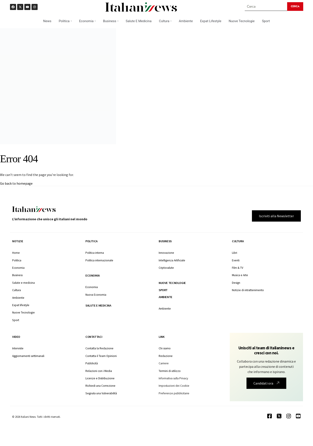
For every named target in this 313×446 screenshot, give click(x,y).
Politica (65, 21)
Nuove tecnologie (172, 283)
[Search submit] (295, 6)
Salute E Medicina (139, 21)
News (47, 21)
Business (110, 21)
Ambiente (186, 21)
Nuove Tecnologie (242, 21)
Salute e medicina (98, 305)
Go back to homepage (16, 183)
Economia (87, 21)
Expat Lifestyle (210, 21)
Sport (266, 21)
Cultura (165, 21)
